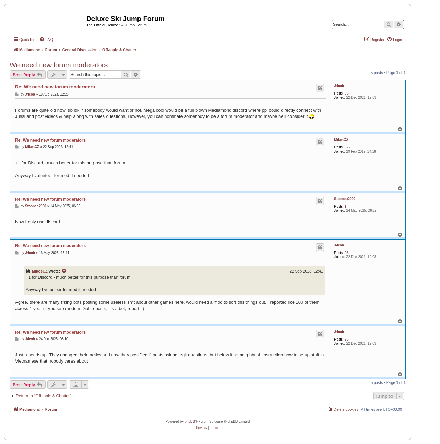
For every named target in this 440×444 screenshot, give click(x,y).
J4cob (339, 86)
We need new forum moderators (59, 65)
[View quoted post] (64, 271)
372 (348, 147)
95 (347, 93)
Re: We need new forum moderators (55, 86)
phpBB (190, 421)
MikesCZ (341, 140)
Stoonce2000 (344, 199)
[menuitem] (46, 39)
